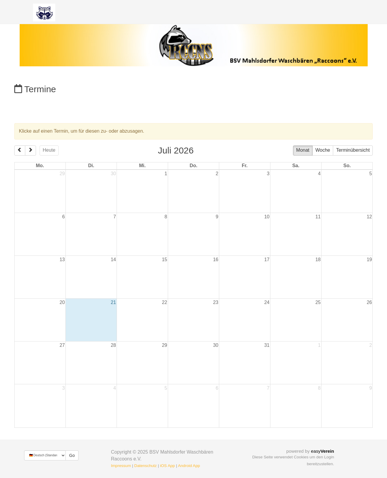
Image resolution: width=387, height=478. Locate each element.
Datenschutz (145, 465)
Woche (322, 150)
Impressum (121, 465)
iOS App (167, 465)
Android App (189, 465)
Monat (302, 150)
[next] (30, 150)
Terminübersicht (353, 150)
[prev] (19, 150)
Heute (49, 150)
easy (322, 451)
